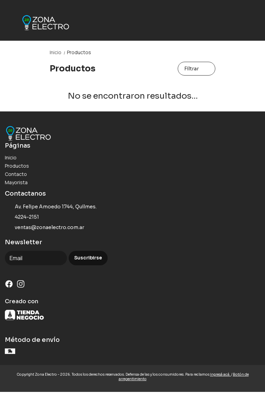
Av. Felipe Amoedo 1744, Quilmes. (51, 207)
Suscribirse (88, 258)
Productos (79, 52)
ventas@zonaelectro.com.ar (44, 228)
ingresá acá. (220, 374)
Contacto (16, 174)
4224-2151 (22, 217)
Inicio (58, 52)
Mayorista (16, 182)
